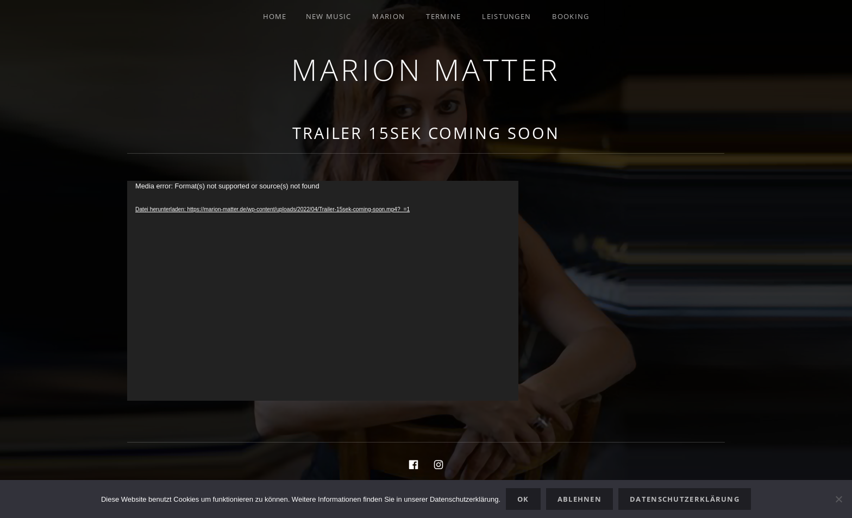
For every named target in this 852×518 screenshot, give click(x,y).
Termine (443, 16)
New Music (329, 16)
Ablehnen (579, 499)
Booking (570, 16)
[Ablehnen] (838, 499)
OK (523, 499)
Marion (388, 16)
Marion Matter (426, 69)
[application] (322, 291)
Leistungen (506, 16)
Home (275, 16)
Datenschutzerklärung (685, 499)
